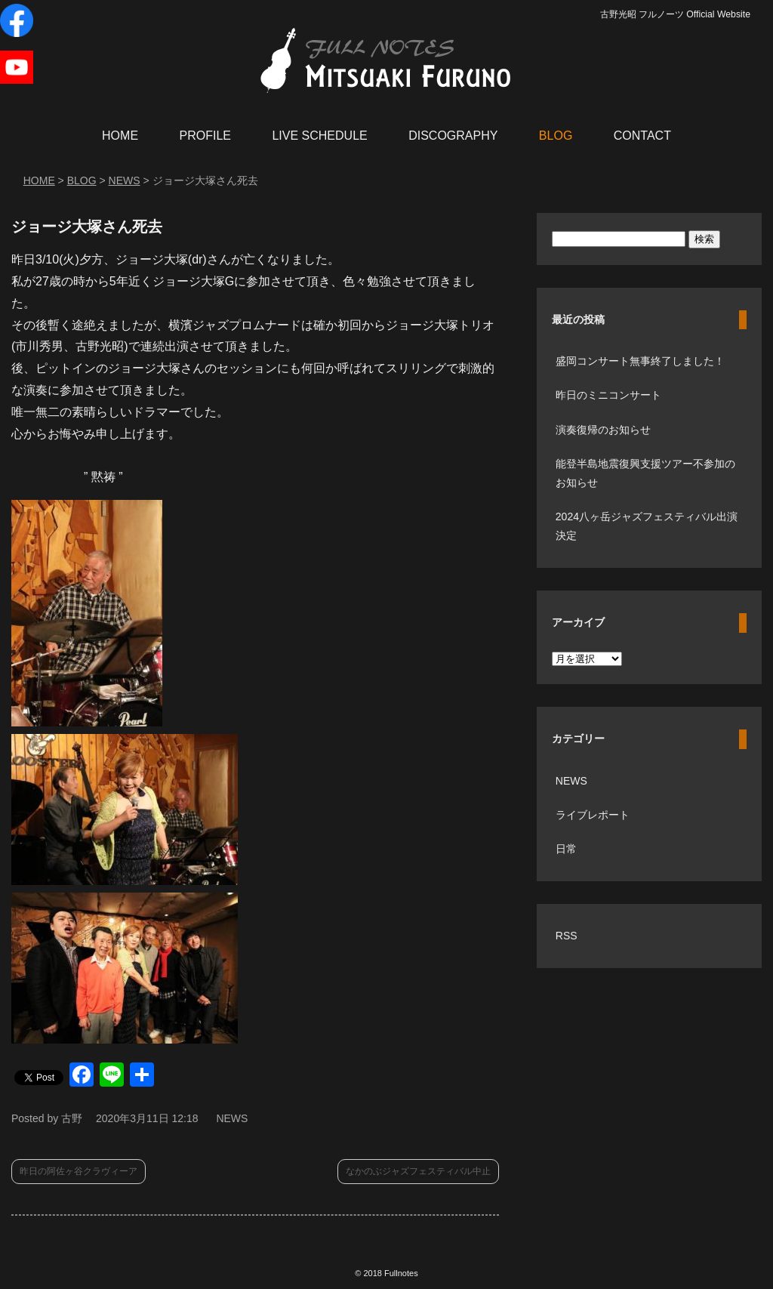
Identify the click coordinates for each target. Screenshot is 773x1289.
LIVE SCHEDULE (319, 135)
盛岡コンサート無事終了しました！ (640, 361)
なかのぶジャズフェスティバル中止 (418, 1171)
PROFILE (205, 135)
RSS (566, 936)
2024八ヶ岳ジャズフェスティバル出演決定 (647, 525)
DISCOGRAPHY (452, 135)
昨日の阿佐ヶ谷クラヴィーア (78, 1171)
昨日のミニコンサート (608, 395)
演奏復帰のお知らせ (603, 430)
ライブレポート (593, 815)
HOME (120, 135)
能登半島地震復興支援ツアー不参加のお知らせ (645, 473)
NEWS (232, 1118)
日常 (566, 849)
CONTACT (642, 135)
